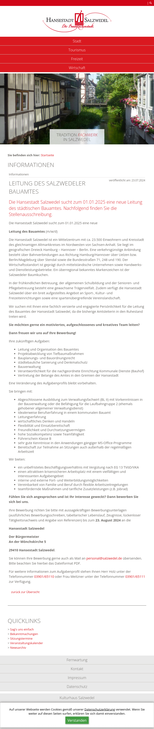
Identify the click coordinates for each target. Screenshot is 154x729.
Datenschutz (77, 686)
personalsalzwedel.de (104, 558)
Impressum (77, 677)
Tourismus (77, 49)
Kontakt (77, 668)
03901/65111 (135, 576)
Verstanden (77, 720)
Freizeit (77, 58)
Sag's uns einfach (22, 629)
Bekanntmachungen (24, 634)
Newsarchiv (18, 648)
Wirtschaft (77, 67)
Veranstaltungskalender (26, 643)
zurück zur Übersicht (25, 592)
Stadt (77, 41)
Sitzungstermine (21, 638)
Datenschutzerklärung (100, 709)
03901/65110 (44, 576)
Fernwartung (77, 659)
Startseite (47, 155)
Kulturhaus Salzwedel (77, 697)
